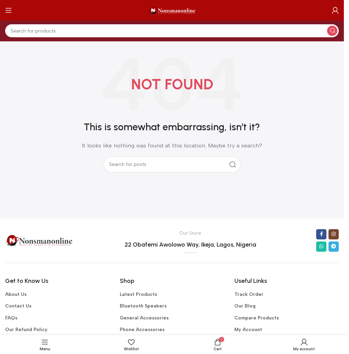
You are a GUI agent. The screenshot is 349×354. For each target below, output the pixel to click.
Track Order (248, 294)
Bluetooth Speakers (143, 306)
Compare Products (256, 318)
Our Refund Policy (26, 329)
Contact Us (18, 306)
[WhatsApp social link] (321, 246)
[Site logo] (172, 10)
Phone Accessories (142, 329)
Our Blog (245, 306)
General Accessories (144, 318)
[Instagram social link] (333, 234)
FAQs (11, 318)
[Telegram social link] (333, 246)
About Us (16, 294)
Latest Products (138, 294)
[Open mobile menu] (8, 10)
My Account (248, 329)
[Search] (172, 30)
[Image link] (39, 240)
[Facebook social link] (321, 234)
